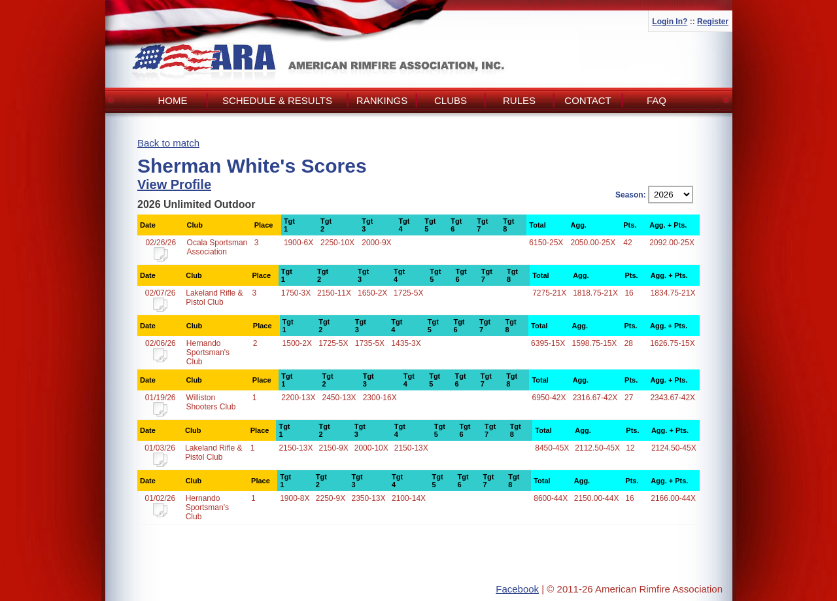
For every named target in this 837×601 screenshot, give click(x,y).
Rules (519, 100)
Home (173, 100)
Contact (587, 100)
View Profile (174, 184)
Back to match (168, 142)
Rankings (381, 100)
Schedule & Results (277, 100)
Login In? (669, 21)
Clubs (450, 100)
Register (712, 21)
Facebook (517, 588)
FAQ (656, 100)
